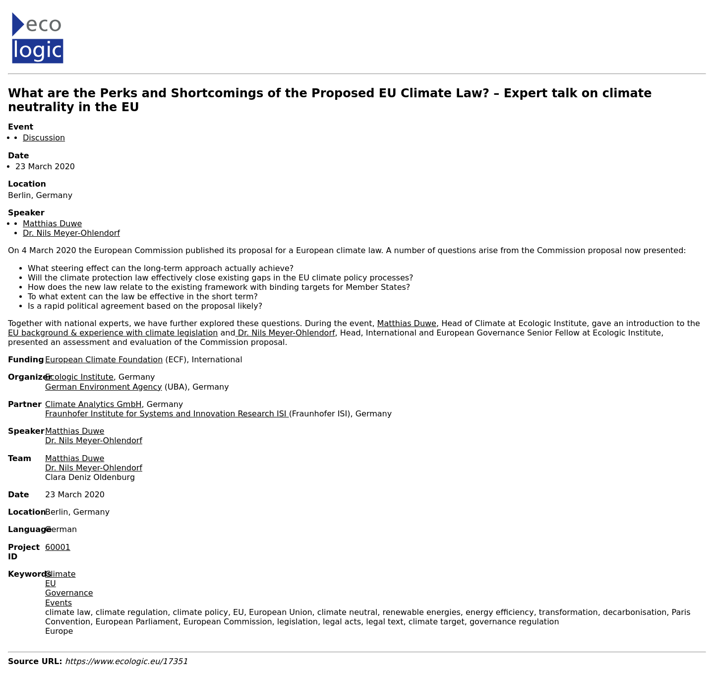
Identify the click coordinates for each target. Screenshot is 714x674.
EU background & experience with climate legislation (113, 332)
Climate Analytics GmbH (93, 404)
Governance (69, 593)
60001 (57, 547)
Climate (60, 574)
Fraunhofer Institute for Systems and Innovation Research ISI (167, 413)
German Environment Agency (103, 387)
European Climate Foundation (104, 359)
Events (58, 602)
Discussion (44, 137)
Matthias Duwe (52, 223)
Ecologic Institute (79, 377)
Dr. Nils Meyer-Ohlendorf (71, 233)
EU (50, 583)
